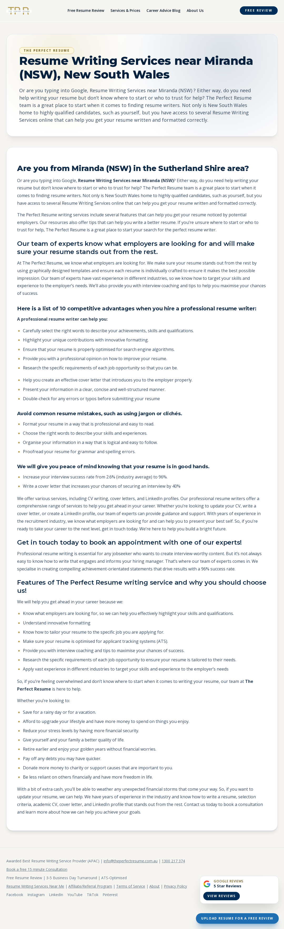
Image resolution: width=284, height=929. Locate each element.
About (154, 886)
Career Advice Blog (163, 10)
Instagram (36, 894)
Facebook (14, 894)
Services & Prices (125, 10)
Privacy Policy (175, 886)
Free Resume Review (86, 10)
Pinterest (110, 894)
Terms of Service (130, 886)
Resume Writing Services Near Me (35, 886)
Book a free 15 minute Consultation (36, 869)
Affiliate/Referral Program (90, 886)
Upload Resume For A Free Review (237, 918)
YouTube (75, 894)
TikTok (92, 894)
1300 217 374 (173, 860)
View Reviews (221, 896)
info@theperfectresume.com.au (131, 860)
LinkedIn (56, 894)
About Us (195, 10)
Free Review (258, 10)
